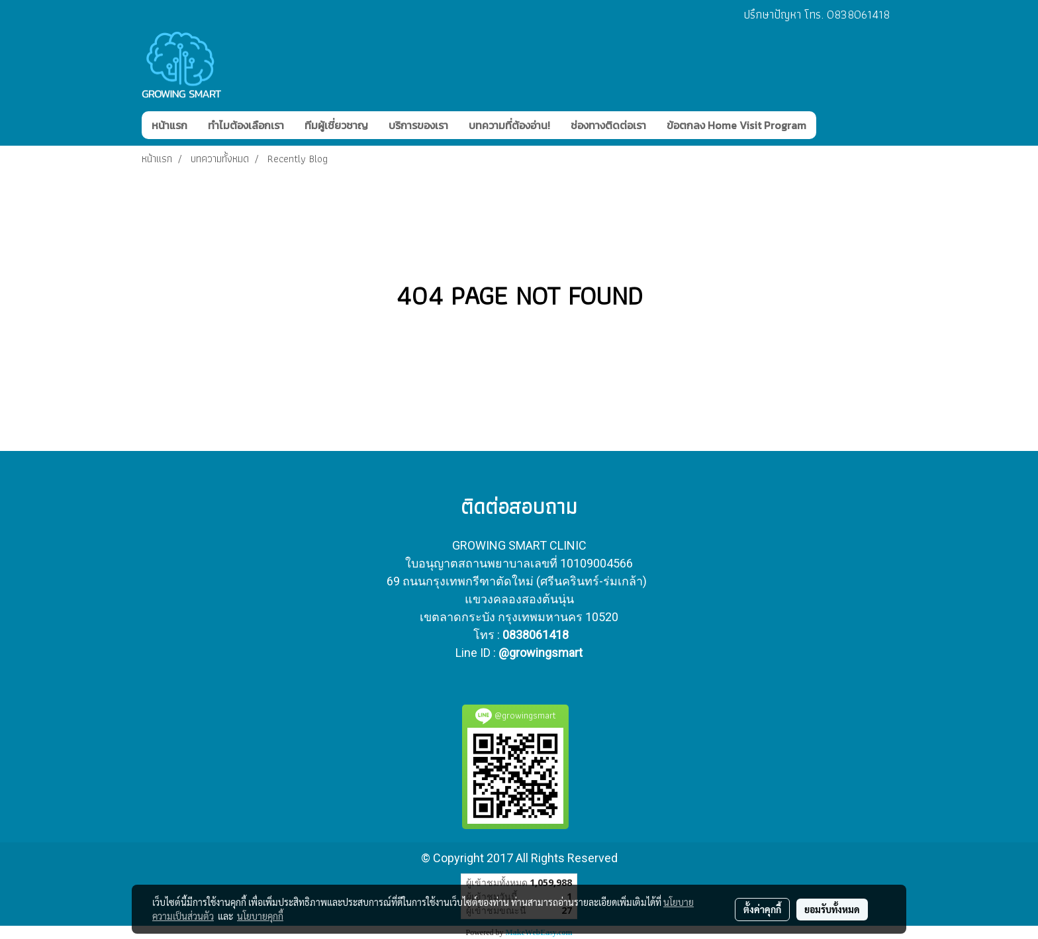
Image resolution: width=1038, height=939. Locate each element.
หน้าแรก (169, 125)
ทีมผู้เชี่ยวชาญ (336, 125)
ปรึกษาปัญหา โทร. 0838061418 (816, 14)
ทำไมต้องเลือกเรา (246, 125)
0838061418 (535, 635)
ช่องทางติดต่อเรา (608, 125)
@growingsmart (540, 653)
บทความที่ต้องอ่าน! (509, 125)
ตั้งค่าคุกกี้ (762, 909)
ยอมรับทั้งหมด (832, 909)
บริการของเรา (418, 125)
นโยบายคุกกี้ (260, 916)
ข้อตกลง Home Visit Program (736, 125)
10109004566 (596, 563)
